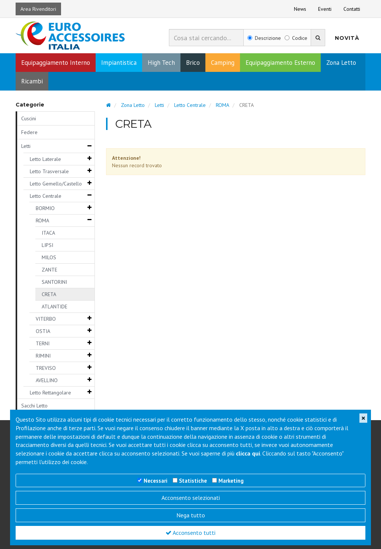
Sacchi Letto (34, 405)
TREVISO (46, 368)
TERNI (42, 343)
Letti (26, 146)
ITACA (48, 232)
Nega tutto (190, 515)
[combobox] (206, 37)
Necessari (155, 480)
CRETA (49, 294)
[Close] (363, 418)
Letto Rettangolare (50, 392)
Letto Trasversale (49, 171)
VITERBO (46, 318)
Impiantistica (119, 62)
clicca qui (248, 453)
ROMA (42, 220)
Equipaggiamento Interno (55, 62)
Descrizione (264, 38)
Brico (193, 62)
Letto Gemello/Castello (56, 183)
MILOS (49, 257)
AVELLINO (47, 380)
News (300, 9)
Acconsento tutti (190, 532)
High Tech (161, 62)
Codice (296, 38)
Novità (347, 38)
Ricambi (32, 81)
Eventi (325, 9)
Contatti (351, 9)
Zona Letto (341, 62)
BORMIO (45, 208)
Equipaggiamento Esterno (280, 62)
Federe (29, 132)
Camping (222, 62)
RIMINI (43, 355)
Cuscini (28, 118)
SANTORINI (54, 282)
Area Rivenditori (38, 9)
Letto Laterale (45, 159)
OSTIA (43, 331)
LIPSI (47, 245)
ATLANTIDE (54, 306)
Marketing (231, 480)
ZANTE (49, 269)
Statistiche (193, 480)
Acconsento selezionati (190, 497)
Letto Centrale (45, 196)
